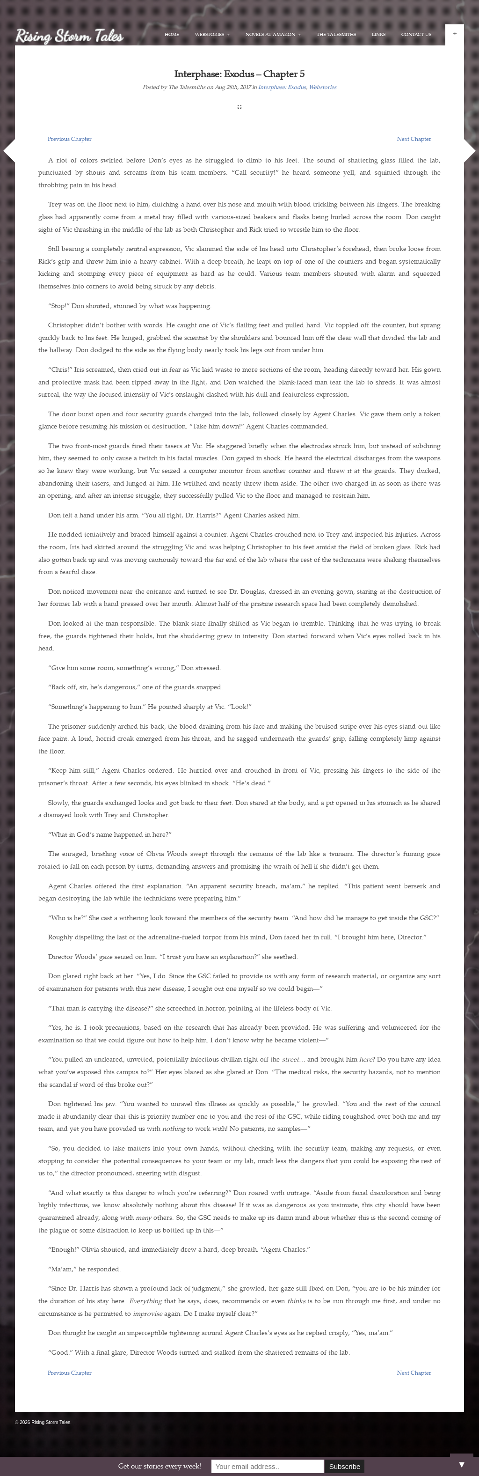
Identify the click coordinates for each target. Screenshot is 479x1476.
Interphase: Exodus (282, 87)
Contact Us (416, 34)
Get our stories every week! (159, 1466)
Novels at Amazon (273, 34)
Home (172, 34)
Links (378, 34)
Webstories (212, 34)
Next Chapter (414, 139)
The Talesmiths (336, 34)
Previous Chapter (70, 139)
